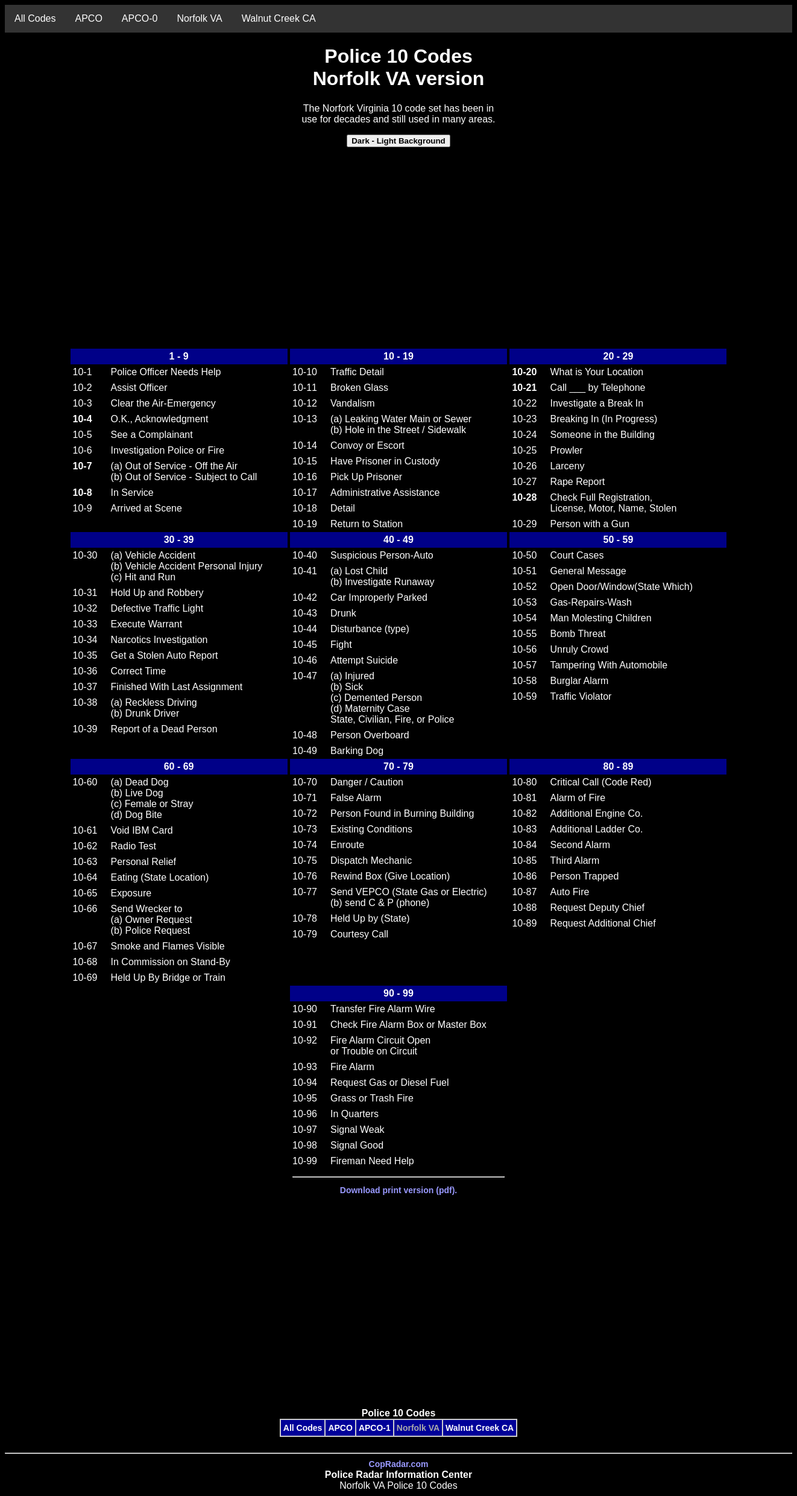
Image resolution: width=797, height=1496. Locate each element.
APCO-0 (140, 18)
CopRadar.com (399, 1464)
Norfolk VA (199, 18)
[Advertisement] (398, 242)
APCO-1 (375, 1428)
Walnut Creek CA (279, 18)
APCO (88, 18)
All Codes (34, 18)
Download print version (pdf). (398, 1190)
